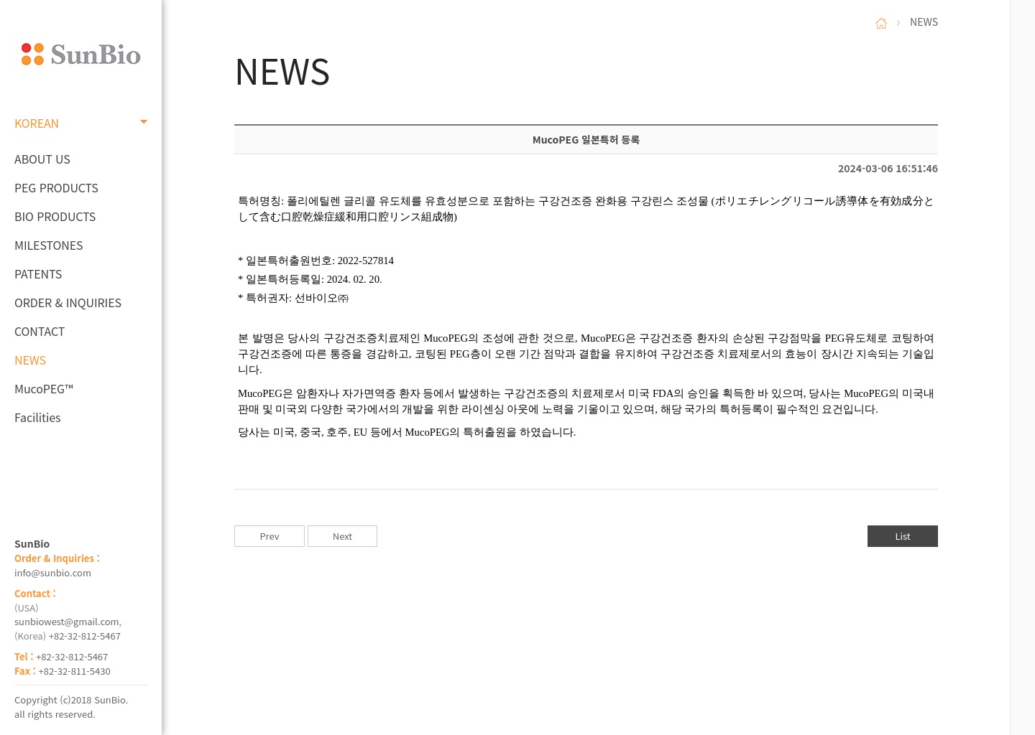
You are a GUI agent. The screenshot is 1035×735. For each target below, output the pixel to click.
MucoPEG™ (43, 388)
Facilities (37, 417)
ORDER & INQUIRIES (67, 302)
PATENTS (38, 273)
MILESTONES (48, 244)
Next (342, 536)
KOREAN (80, 122)
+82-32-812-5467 (85, 635)
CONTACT (39, 331)
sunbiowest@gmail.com (66, 621)
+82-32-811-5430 (75, 671)
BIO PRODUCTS (55, 216)
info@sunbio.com (52, 572)
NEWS (30, 359)
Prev (269, 536)
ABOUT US (42, 158)
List (902, 536)
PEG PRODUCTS (56, 187)
